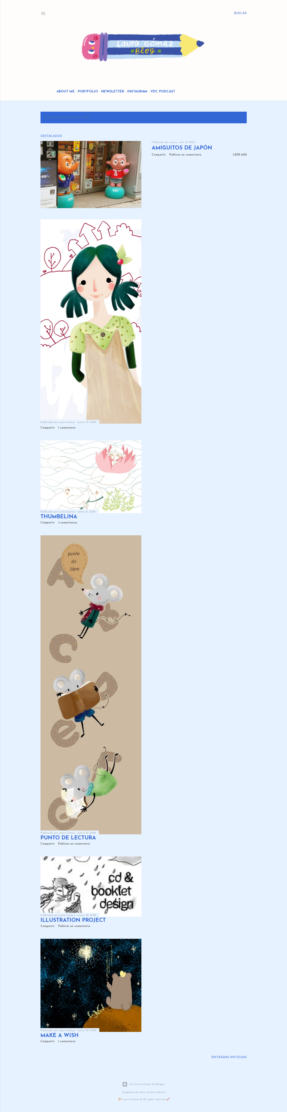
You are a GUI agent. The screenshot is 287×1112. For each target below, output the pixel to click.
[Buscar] (240, 13)
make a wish (59, 1035)
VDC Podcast (163, 91)
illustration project (73, 920)
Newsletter (112, 91)
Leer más (240, 155)
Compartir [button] (159, 155)
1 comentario (67, 428)
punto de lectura (68, 838)
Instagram (137, 91)
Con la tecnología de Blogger (143, 1084)
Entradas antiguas (229, 1057)
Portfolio (88, 91)
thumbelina (58, 517)
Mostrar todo (229, 117)
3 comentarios (67, 522)
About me (66, 91)
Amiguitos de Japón (182, 148)
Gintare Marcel (156, 1092)
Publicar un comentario (185, 155)
